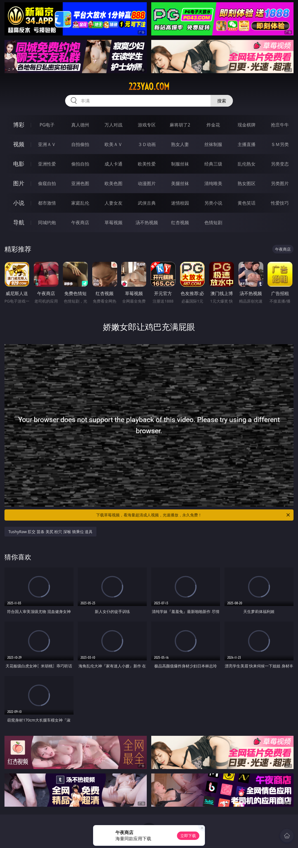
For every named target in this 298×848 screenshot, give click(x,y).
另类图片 (280, 183)
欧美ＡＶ (113, 144)
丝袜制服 (213, 144)
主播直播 (247, 144)
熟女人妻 (180, 144)
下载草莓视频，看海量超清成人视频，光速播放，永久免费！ (193, 515)
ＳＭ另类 (280, 144)
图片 (18, 183)
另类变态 (280, 164)
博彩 (18, 124)
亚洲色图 (80, 183)
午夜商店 (80, 222)
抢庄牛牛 (280, 125)
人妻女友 (113, 203)
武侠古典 (147, 203)
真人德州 (80, 125)
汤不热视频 (147, 222)
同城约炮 (47, 222)
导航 (18, 222)
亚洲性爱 (47, 164)
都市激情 (47, 203)
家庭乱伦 (80, 203)
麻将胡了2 (180, 125)
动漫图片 (147, 183)
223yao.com (149, 86)
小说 (18, 203)
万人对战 (113, 125)
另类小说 (213, 203)
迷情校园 (180, 203)
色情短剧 (213, 222)
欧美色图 (113, 183)
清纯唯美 (213, 183)
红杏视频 (180, 222)
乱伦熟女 (247, 164)
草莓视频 (113, 222)
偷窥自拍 (47, 183)
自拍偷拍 (80, 144)
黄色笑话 (247, 203)
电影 (18, 163)
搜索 (221, 101)
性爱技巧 (280, 203)
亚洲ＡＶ (47, 144)
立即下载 (188, 835)
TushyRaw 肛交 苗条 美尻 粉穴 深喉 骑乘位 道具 (50, 531)
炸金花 (213, 125)
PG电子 (46, 125)
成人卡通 (113, 164)
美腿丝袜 (180, 183)
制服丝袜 (180, 164)
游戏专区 (147, 125)
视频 (18, 144)
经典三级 (213, 164)
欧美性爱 (147, 164)
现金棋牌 (247, 125)
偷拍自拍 (80, 164)
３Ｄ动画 (147, 144)
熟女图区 (247, 183)
